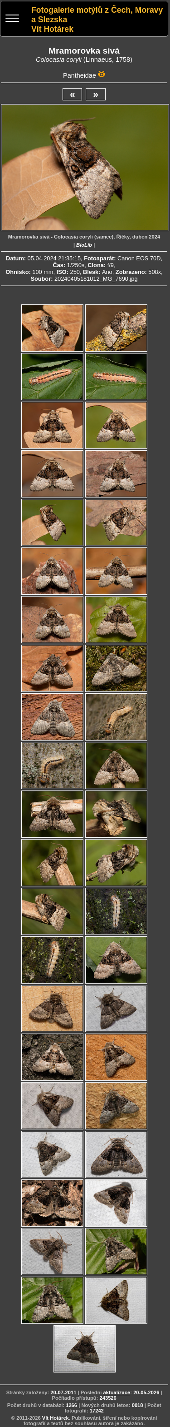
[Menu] (12, 19)
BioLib (84, 245)
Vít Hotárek (55, 1418)
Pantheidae (79, 75)
